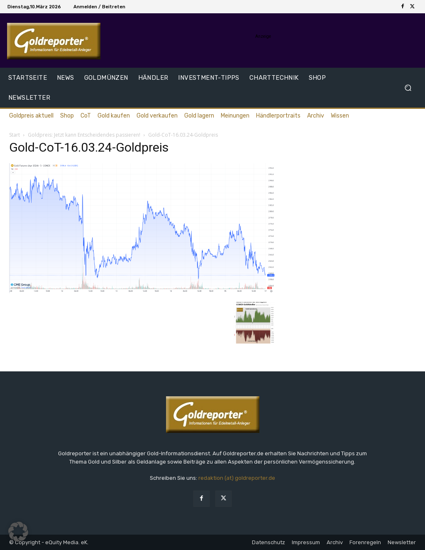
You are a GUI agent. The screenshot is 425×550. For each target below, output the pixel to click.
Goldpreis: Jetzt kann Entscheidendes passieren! (84, 134)
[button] (408, 88)
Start (14, 134)
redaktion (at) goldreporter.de (236, 478)
